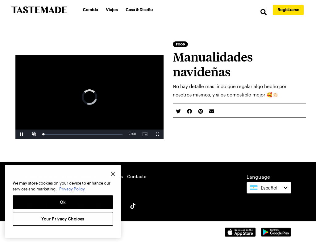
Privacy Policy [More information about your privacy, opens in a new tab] (72, 188)
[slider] (83, 134)
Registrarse (288, 9)
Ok (63, 202)
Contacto (137, 176)
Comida (90, 9)
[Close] (113, 174)
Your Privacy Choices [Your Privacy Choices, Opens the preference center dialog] (62, 218)
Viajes (112, 9)
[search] (263, 12)
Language (258, 177)
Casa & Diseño (139, 9)
